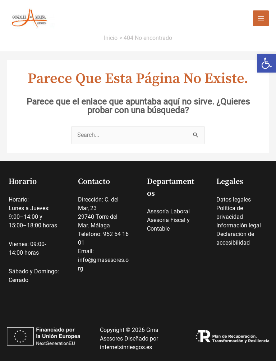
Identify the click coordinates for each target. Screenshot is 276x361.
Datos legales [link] (233, 199)
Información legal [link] (238, 225)
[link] (266, 63)
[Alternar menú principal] (261, 18)
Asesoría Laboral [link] (168, 211)
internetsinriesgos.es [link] (126, 347)
